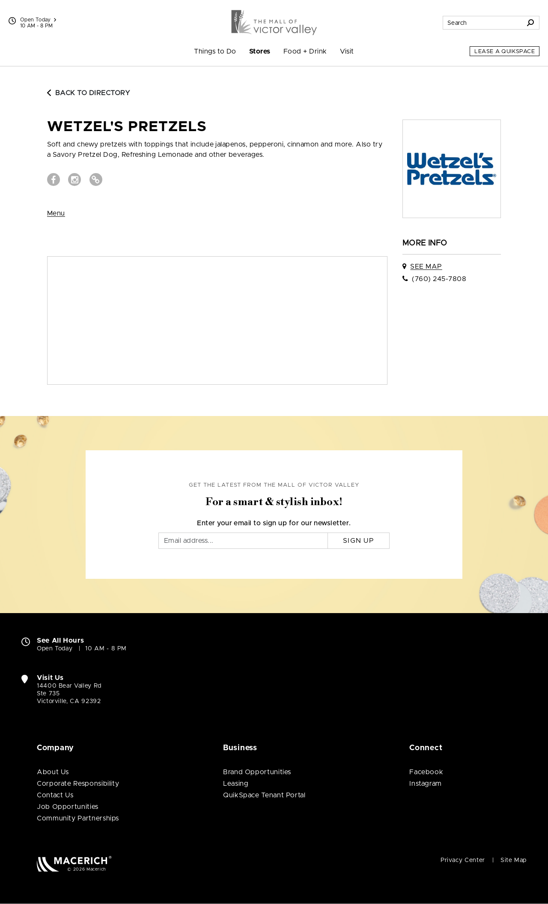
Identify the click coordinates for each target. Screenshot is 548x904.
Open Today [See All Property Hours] (38, 19)
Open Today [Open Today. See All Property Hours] (54, 649)
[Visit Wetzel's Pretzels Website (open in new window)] (95, 179)
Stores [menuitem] (260, 51)
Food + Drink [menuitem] (305, 51)
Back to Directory (88, 93)
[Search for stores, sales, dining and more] (482, 23)
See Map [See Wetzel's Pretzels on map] (426, 266)
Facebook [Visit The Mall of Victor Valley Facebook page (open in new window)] (426, 772)
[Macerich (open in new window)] (74, 863)
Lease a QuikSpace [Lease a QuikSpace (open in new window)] (504, 51)
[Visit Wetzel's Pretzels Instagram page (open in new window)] (74, 179)
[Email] (243, 541)
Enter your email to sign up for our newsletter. (274, 523)
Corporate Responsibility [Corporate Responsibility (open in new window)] (78, 783)
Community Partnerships (78, 818)
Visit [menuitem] (347, 51)
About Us (53, 772)
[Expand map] (217, 320)
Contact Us (55, 795)
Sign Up (358, 540)
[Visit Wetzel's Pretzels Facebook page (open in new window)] (53, 179)
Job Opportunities (67, 806)
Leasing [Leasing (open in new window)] (235, 783)
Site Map (513, 860)
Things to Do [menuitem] (215, 51)
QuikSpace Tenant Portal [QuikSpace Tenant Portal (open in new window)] (264, 795)
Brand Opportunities (257, 772)
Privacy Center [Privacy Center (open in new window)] (463, 860)
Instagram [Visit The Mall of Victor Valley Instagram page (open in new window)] (425, 783)
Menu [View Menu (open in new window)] (56, 213)
